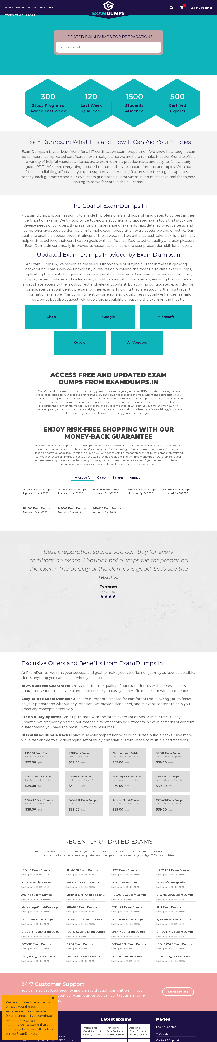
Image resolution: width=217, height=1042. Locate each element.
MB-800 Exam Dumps (143, 491)
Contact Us (178, 991)
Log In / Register (201, 8)
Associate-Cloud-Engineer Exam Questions (138, 1031)
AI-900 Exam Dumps (108, 491)
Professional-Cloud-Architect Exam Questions (92, 1031)
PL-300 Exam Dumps (38, 510)
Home (9, 7)
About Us (23, 7)
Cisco (101, 477)
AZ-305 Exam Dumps (178, 491)
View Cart (162, 1033)
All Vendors (43, 7)
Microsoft (82, 477)
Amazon (136, 477)
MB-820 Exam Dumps (108, 510)
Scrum (118, 477)
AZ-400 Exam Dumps (73, 491)
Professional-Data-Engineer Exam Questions (115, 1031)
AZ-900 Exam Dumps (38, 491)
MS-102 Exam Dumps (73, 510)
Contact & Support (20, 15)
